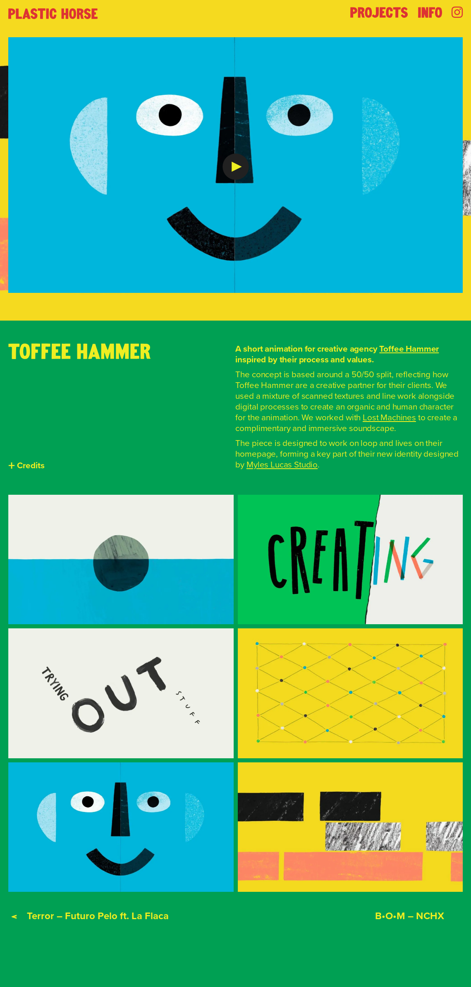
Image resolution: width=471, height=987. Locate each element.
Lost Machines (389, 417)
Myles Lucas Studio (282, 464)
